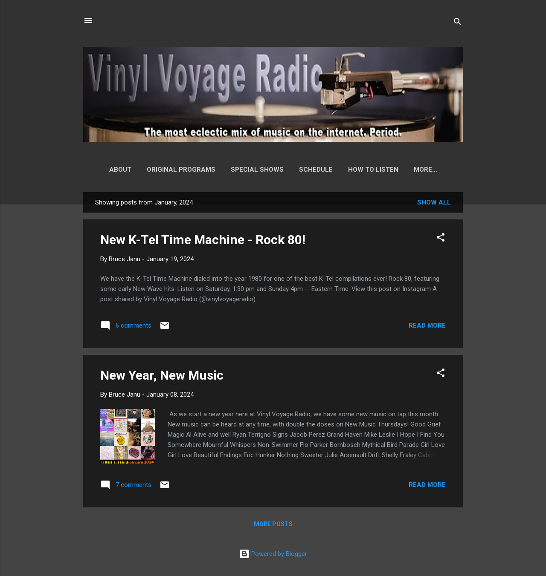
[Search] (458, 23)
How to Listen (369, 169)
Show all (434, 204)
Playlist (425, 169)
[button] (441, 240)
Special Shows (253, 169)
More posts (273, 525)
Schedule (312, 169)
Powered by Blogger (273, 554)
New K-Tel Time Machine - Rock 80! (202, 241)
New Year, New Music (162, 376)
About (116, 169)
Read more (427, 327)
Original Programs (177, 169)
